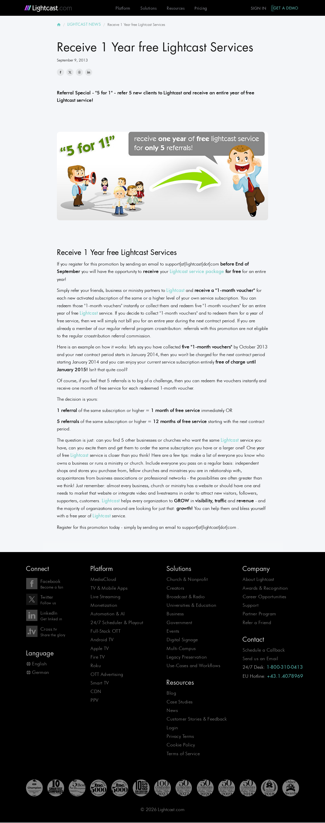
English (39, 664)
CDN (96, 692)
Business (175, 614)
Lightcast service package (197, 272)
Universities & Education (191, 605)
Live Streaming (105, 597)
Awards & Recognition (265, 588)
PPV (94, 700)
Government (179, 623)
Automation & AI (108, 614)
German (40, 672)
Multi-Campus (181, 649)
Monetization (104, 605)
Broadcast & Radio (186, 597)
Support (250, 605)
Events (173, 631)
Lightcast (175, 291)
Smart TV (100, 683)
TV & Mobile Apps (109, 588)
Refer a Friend (257, 623)
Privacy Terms (180, 736)
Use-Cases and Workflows (193, 666)
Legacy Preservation (187, 657)
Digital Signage (182, 640)
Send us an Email (260, 659)
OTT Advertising (107, 674)
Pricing (199, 8)
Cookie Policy (181, 745)
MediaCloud (103, 579)
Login (172, 728)
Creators (175, 588)
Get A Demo (285, 8)
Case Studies (180, 702)
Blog (171, 693)
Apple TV (100, 649)
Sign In (257, 8)
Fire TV (98, 657)
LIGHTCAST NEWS (84, 25)
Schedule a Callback (264, 650)
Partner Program (259, 614)
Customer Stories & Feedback (197, 719)
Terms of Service (183, 754)
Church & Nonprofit (187, 579)
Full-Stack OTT (106, 631)
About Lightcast (258, 579)
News (172, 711)
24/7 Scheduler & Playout (117, 623)
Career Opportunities (264, 597)
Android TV (102, 640)
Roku (96, 666)
